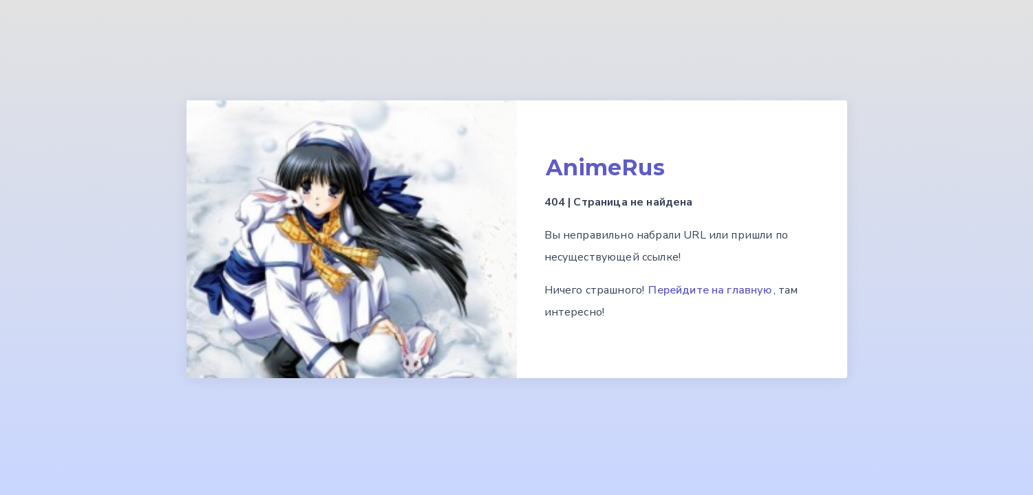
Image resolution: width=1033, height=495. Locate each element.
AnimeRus (605, 167)
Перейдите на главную (709, 290)
